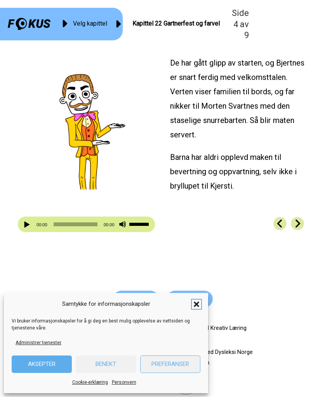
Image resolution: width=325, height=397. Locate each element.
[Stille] (122, 224)
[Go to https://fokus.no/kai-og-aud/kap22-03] (280, 223)
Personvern (124, 382)
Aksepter (42, 364)
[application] (86, 224)
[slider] (75, 224)
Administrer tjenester (38, 342)
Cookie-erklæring (90, 382)
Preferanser (170, 364)
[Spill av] (28, 224)
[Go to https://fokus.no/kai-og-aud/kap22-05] (297, 223)
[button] (196, 304)
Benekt (106, 364)
